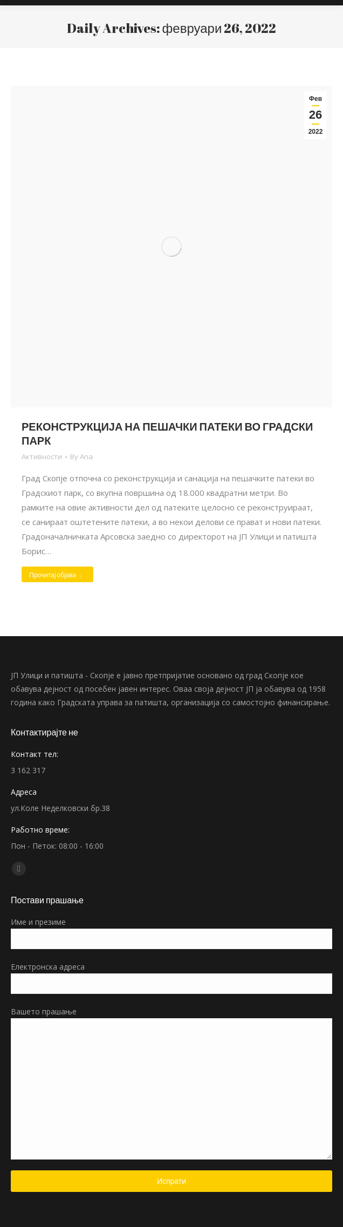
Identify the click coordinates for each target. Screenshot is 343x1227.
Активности (42, 456)
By (81, 456)
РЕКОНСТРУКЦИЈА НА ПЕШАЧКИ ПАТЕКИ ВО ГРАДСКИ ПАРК (167, 433)
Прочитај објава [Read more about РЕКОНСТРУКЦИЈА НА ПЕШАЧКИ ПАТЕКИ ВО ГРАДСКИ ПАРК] (55, 574)
